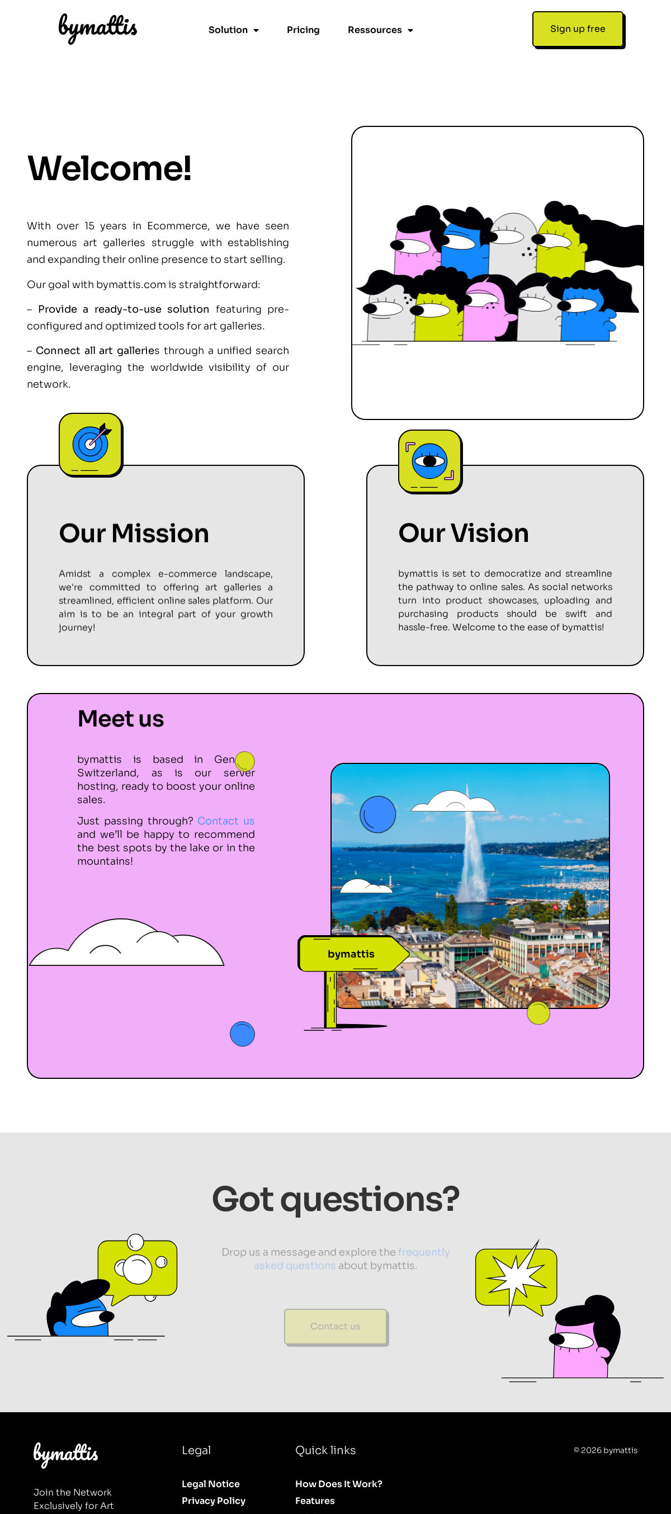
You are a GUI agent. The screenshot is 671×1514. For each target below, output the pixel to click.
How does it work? (338, 1441)
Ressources (380, 30)
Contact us (226, 778)
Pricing (303, 30)
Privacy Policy (213, 1458)
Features (315, 1458)
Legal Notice (211, 1441)
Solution (234, 30)
